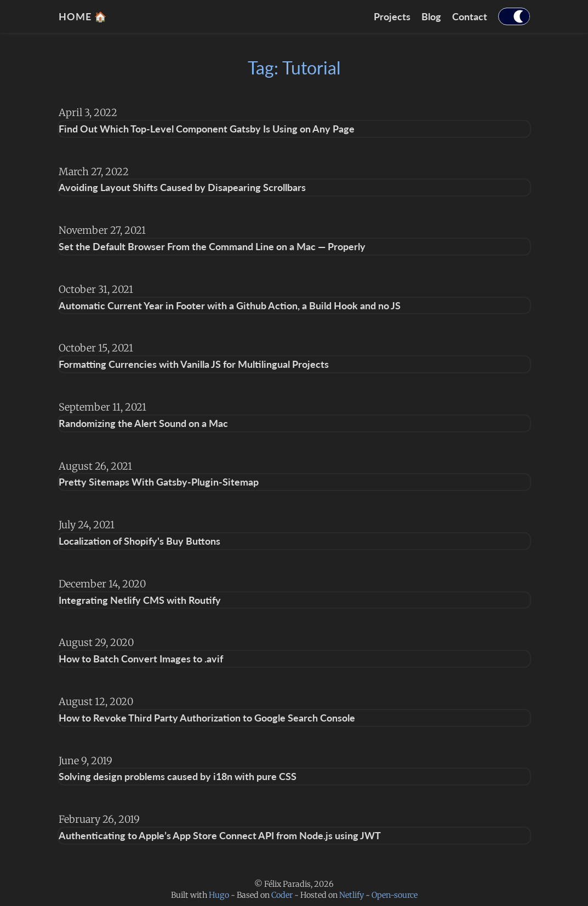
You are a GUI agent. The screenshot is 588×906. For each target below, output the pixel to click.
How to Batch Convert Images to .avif (141, 659)
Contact (469, 16)
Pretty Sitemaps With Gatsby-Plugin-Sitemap (159, 482)
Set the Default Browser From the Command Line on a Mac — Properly (212, 246)
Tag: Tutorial (294, 67)
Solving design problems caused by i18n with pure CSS (177, 776)
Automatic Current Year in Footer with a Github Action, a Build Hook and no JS (230, 305)
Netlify (351, 895)
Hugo (219, 895)
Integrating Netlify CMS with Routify (140, 600)
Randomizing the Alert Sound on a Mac (143, 423)
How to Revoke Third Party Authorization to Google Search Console (207, 718)
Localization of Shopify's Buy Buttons (139, 541)
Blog (431, 16)
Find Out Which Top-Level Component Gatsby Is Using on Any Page (207, 129)
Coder (282, 895)
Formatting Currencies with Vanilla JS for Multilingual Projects (194, 364)
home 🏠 (83, 16)
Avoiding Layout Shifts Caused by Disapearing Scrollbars (182, 187)
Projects (392, 16)
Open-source (395, 895)
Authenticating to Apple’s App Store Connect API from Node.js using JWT (220, 835)
